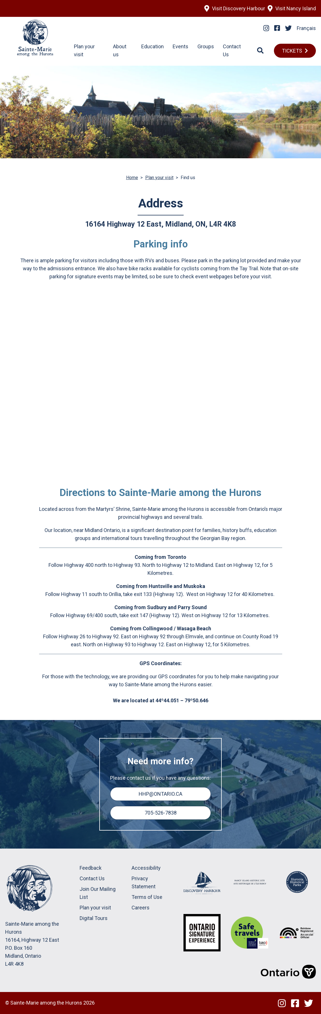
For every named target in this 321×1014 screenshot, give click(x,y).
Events (180, 46)
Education (152, 46)
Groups (205, 46)
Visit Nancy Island (295, 8)
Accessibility (146, 868)
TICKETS (292, 51)
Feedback (91, 868)
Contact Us (92, 878)
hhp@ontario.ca (160, 794)
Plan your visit (159, 177)
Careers (141, 908)
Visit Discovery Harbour (238, 8)
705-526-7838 (161, 813)
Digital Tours (94, 918)
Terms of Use (147, 897)
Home (132, 177)
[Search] (260, 51)
